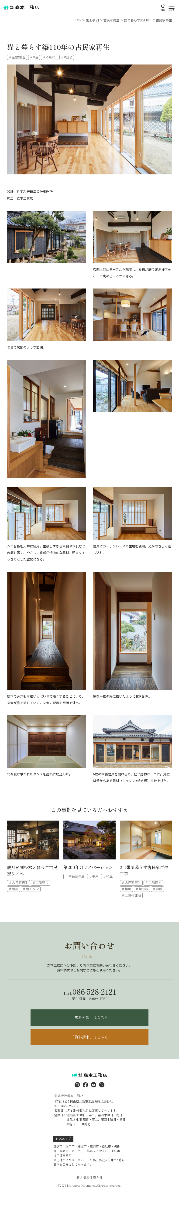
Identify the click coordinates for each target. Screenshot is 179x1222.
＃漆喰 (157, 889)
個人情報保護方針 (89, 1178)
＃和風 (13, 889)
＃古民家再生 (17, 57)
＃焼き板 (66, 57)
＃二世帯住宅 (131, 895)
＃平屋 (34, 57)
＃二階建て (40, 882)
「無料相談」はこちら (89, 1017)
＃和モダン (50, 57)
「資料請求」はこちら (89, 1037)
